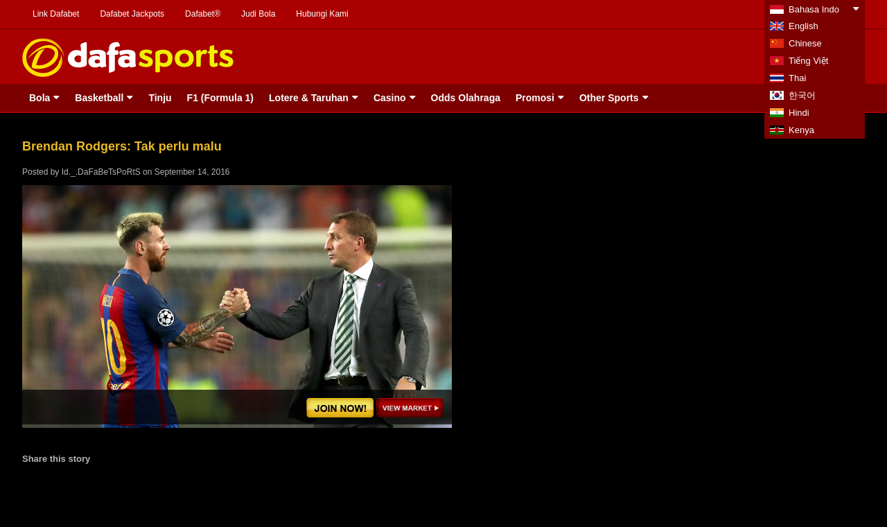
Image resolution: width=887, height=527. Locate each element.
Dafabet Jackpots (132, 14)
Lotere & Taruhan (309, 97)
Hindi (799, 112)
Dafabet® (202, 14)
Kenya (801, 130)
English (803, 26)
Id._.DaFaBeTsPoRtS (101, 172)
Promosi (535, 97)
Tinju (159, 97)
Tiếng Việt (808, 60)
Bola (39, 97)
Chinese (805, 43)
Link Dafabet (56, 14)
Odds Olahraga (465, 97)
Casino (390, 97)
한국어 (802, 95)
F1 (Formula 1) (220, 97)
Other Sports (609, 97)
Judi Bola (258, 14)
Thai (797, 78)
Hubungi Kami (322, 14)
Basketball (99, 97)
